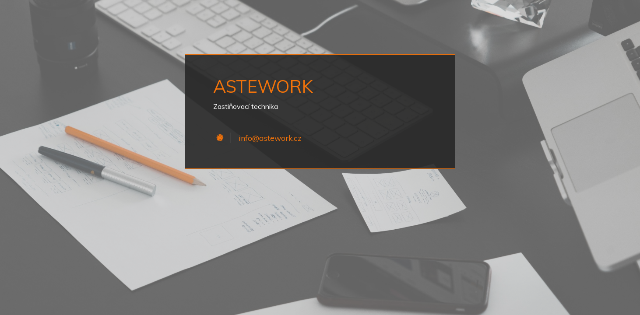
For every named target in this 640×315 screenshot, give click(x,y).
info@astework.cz (270, 138)
